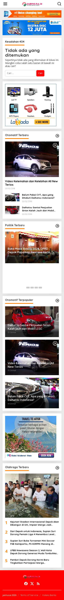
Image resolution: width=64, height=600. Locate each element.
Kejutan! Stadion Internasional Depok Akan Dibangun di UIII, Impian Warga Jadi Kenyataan (34, 523)
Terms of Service (29, 595)
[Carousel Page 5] (40, 287)
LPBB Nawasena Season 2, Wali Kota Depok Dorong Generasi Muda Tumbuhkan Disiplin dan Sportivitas (34, 552)
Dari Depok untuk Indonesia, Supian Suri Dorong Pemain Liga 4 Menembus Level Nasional (32, 533)
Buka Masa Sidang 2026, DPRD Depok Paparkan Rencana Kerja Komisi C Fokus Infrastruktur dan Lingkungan (29, 250)
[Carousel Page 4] (36, 287)
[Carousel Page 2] (28, 287)
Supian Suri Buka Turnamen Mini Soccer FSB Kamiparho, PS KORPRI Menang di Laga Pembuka (32, 542)
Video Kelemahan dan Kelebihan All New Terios (31, 183)
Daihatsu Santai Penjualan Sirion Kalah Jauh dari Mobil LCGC (38, 209)
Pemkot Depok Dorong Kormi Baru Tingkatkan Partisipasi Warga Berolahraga (29, 561)
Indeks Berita (49, 595)
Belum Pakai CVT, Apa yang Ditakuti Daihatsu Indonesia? (38, 196)
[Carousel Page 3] (32, 287)
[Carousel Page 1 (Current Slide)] (24, 287)
